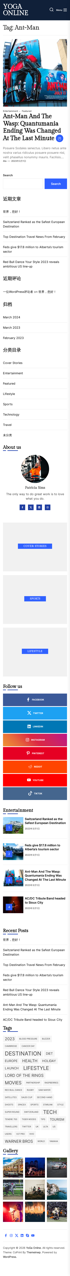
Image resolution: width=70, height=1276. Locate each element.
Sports (8, 404)
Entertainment (10, 111)
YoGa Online (15, 10)
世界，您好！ (12, 211)
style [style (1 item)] (60, 1105)
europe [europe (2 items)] (11, 1061)
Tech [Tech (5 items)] (50, 1112)
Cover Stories (12, 363)
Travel (7, 425)
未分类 (7, 435)
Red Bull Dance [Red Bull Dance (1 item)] (13, 1090)
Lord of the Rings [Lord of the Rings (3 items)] (24, 1075)
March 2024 (11, 317)
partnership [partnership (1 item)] (33, 1083)
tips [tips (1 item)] (43, 1119)
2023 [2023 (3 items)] (10, 1038)
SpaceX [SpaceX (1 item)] (22, 1105)
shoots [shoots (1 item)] (9, 1105)
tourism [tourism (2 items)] (57, 1119)
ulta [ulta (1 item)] (45, 1126)
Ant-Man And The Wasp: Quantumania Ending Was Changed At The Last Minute (32, 127)
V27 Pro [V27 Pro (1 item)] (20, 1134)
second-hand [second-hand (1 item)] (44, 1097)
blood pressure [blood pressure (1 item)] (28, 1039)
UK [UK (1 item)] (37, 1126)
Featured (26, 111)
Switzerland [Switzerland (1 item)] (31, 1112)
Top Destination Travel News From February (34, 237)
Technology (11, 414)
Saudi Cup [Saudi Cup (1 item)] (26, 1097)
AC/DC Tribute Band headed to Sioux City (32, 1019)
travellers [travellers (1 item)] (11, 1126)
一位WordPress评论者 (18, 292)
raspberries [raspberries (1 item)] (51, 1083)
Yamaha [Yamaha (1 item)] (53, 1141)
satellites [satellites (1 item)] (11, 1097)
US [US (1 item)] (54, 1126)
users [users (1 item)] (8, 1134)
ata (5, 161)
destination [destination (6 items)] (23, 1053)
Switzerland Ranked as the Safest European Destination (34, 224)
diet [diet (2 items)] (49, 1053)
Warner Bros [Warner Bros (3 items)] (19, 1141)
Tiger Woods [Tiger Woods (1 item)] (29, 1119)
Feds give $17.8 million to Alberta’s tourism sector (33, 249)
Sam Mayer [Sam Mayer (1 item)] (44, 1090)
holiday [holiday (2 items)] (49, 1061)
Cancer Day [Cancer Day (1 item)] (28, 1046)
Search (8, 175)
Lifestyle (9, 394)
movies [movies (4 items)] (13, 1082)
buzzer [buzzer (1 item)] (46, 1039)
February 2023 (13, 338)
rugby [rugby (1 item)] (30, 1090)
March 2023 (11, 327)
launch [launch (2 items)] (12, 1068)
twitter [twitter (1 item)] (26, 1126)
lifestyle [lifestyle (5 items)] (36, 1068)
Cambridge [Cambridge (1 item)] (11, 1046)
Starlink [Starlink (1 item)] (48, 1105)
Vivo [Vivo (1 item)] (31, 1134)
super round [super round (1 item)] (12, 1112)
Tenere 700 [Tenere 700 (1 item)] (11, 1119)
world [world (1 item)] (41, 1141)
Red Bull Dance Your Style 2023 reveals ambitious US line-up (31, 264)
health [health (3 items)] (30, 1060)
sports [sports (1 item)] (34, 1105)
